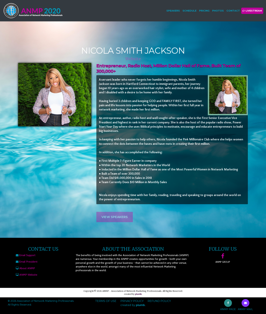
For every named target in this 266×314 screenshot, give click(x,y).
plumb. (138, 294)
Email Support (27, 255)
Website (133, 59)
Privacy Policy (132, 301)
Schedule (189, 10)
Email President (28, 261)
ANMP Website (28, 274)
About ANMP (27, 268)
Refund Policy (159, 301)
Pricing (204, 10)
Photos (218, 10)
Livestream (252, 10)
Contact (233, 10)
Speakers (173, 10)
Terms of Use (105, 301)
